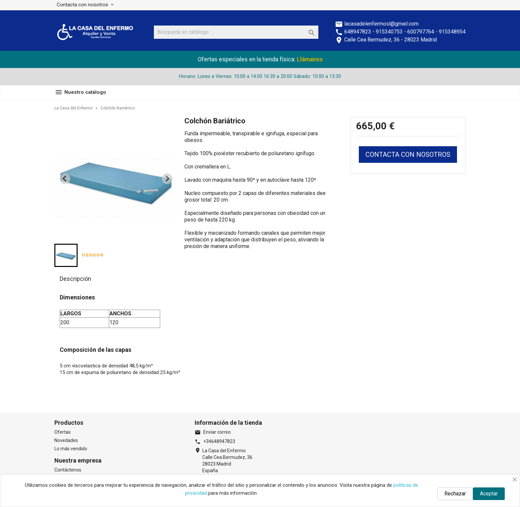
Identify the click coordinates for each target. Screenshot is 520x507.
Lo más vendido (70, 448)
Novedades (66, 440)
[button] (66, 255)
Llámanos (310, 59)
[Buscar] (236, 32)
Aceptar (489, 493)
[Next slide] (167, 178)
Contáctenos (67, 470)
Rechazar (455, 493)
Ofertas (62, 432)
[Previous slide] (65, 178)
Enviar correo (213, 432)
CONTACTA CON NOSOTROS (407, 154)
